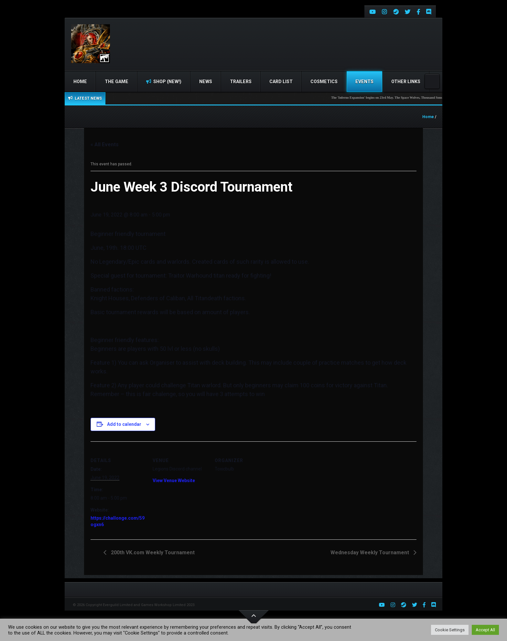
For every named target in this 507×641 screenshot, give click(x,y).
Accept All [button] (485, 629)
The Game (116, 81)
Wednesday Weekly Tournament (370, 552)
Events (364, 81)
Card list (281, 81)
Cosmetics (324, 81)
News (205, 81)
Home (80, 81)
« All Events (105, 144)
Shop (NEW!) (163, 81)
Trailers (241, 81)
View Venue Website (174, 480)
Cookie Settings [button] (450, 629)
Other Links (405, 81)
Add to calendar (124, 424)
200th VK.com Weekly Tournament (152, 552)
